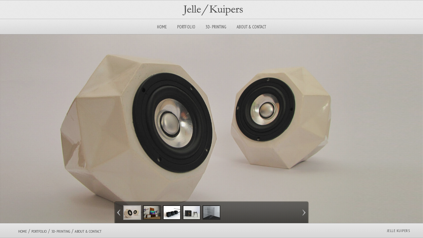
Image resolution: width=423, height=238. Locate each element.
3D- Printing (216, 27)
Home (162, 27)
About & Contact (251, 27)
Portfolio (186, 27)
